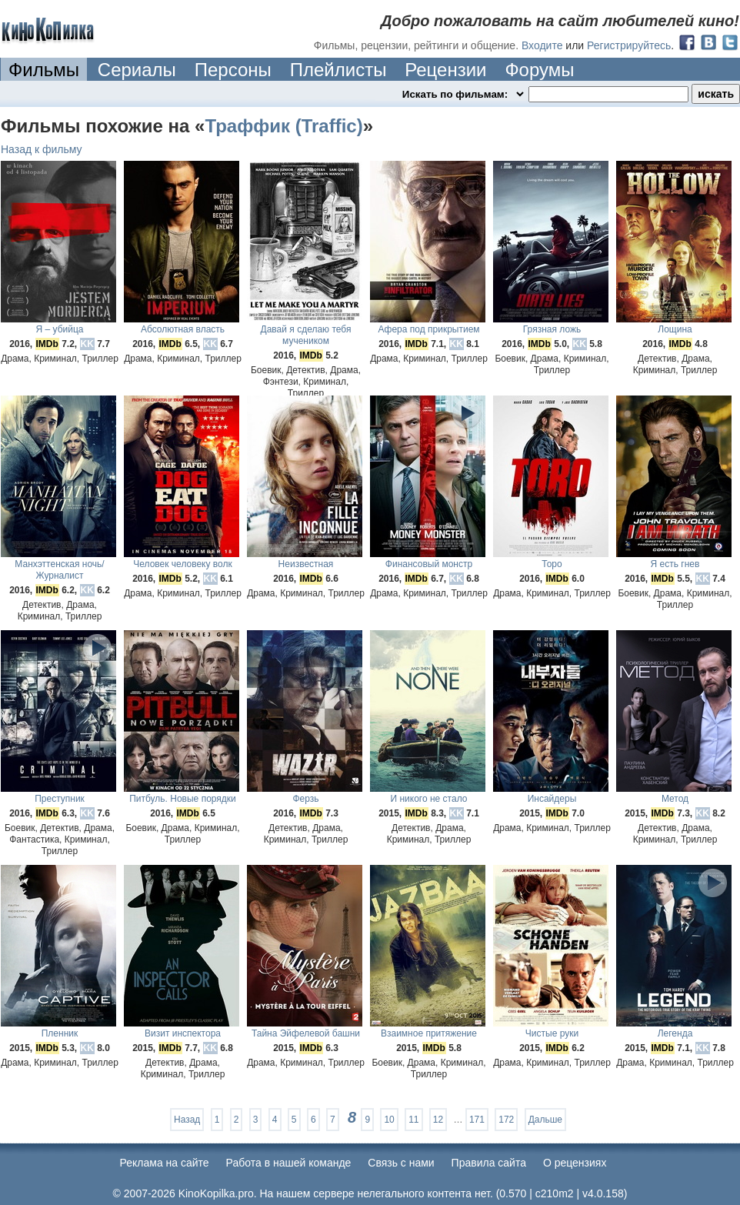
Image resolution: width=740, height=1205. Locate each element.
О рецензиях (575, 1163)
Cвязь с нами (401, 1163)
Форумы (539, 69)
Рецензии (445, 69)
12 (438, 1119)
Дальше (545, 1119)
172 (506, 1119)
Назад (187, 1119)
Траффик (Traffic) (283, 125)
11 (413, 1119)
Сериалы (137, 69)
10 (389, 1119)
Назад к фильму (41, 149)
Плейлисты (338, 69)
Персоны (233, 69)
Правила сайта (489, 1163)
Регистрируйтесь (629, 45)
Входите (542, 45)
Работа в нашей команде (289, 1163)
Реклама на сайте (164, 1163)
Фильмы (43, 69)
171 (477, 1119)
